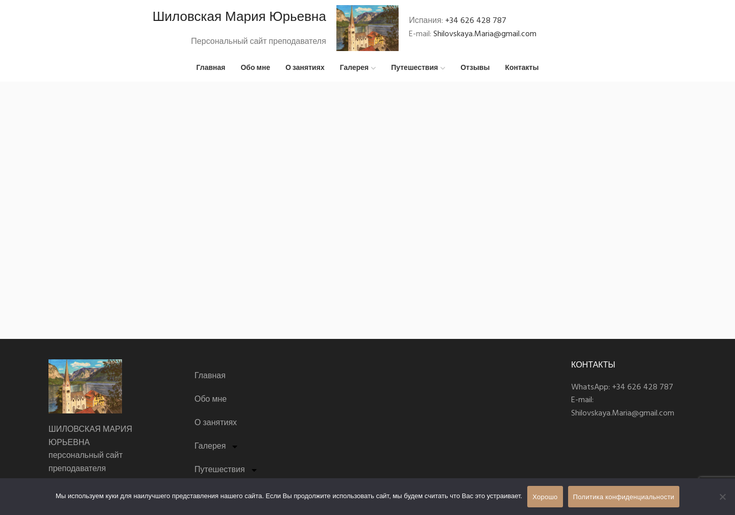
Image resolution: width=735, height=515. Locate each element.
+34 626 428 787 (475, 21)
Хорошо (544, 497)
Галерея (216, 447)
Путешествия (226, 470)
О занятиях (215, 423)
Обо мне (210, 400)
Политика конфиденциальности (624, 497)
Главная (210, 376)
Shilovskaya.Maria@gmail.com (484, 34)
